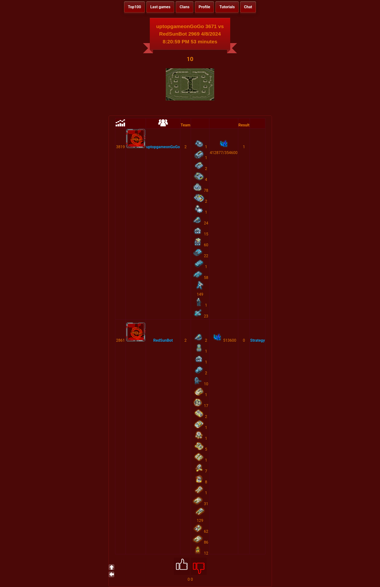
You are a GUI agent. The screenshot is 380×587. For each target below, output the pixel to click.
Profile (204, 7)
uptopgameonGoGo (163, 147)
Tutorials (227, 7)
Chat (248, 7)
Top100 (134, 7)
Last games (160, 7)
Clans (184, 7)
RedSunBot (163, 340)
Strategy (257, 340)
